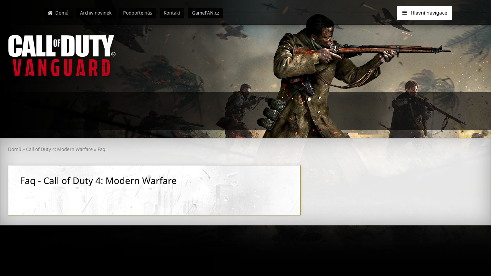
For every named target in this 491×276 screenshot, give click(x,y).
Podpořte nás (137, 13)
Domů (58, 13)
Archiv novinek (96, 13)
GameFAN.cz (205, 13)
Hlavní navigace (424, 12)
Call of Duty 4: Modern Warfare (59, 149)
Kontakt (172, 13)
